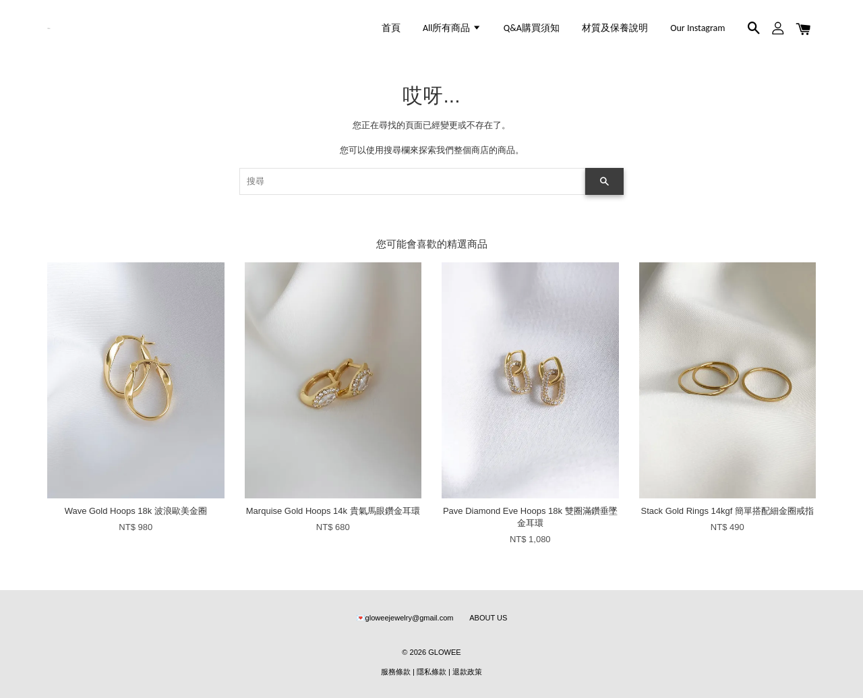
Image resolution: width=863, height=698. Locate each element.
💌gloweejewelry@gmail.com (405, 618)
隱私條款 (431, 672)
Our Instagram (697, 28)
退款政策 (467, 672)
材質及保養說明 (615, 28)
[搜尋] (412, 181)
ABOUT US (488, 618)
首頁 (391, 28)
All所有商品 (452, 28)
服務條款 (396, 672)
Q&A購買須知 (532, 28)
